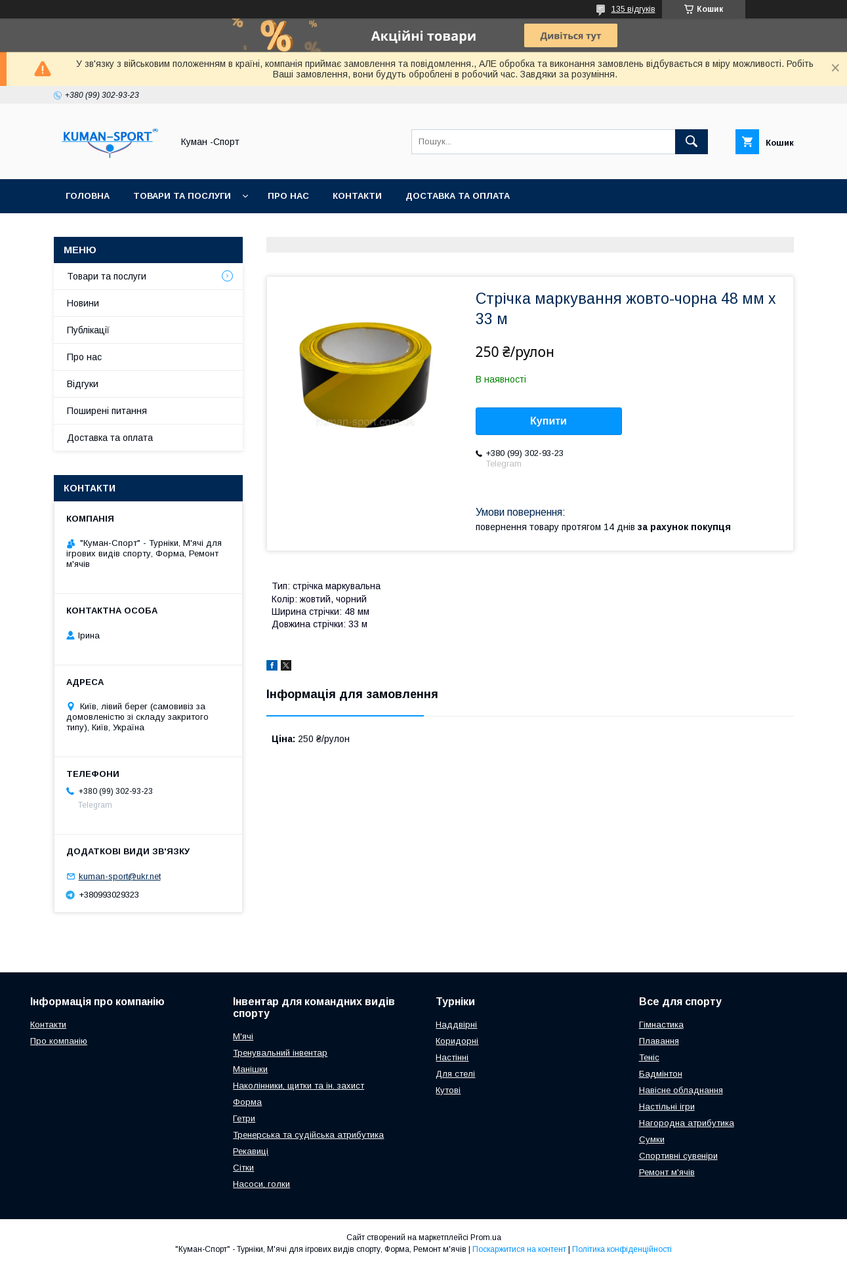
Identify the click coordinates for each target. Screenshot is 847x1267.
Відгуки (82, 384)
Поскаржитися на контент (519, 1249)
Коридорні (457, 1041)
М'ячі (243, 1036)
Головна (88, 196)
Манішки (250, 1069)
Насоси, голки (261, 1184)
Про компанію (58, 1041)
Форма (247, 1102)
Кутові (448, 1090)
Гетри (244, 1118)
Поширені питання (107, 410)
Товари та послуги (182, 196)
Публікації (88, 330)
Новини (83, 303)
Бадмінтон (660, 1074)
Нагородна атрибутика (686, 1123)
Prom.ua (485, 1237)
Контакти (357, 196)
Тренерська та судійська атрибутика (308, 1135)
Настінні (452, 1057)
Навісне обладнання (681, 1090)
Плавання (659, 1041)
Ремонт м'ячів (667, 1172)
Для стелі (455, 1074)
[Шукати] (691, 141)
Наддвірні (456, 1024)
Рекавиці (250, 1151)
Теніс (649, 1057)
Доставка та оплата (457, 196)
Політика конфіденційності (622, 1249)
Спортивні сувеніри (678, 1156)
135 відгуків (633, 9)
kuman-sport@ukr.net (120, 876)
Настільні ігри (667, 1106)
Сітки (243, 1168)
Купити (548, 420)
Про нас (288, 196)
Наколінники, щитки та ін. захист (298, 1085)
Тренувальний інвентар (280, 1053)
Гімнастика (661, 1024)
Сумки (652, 1139)
